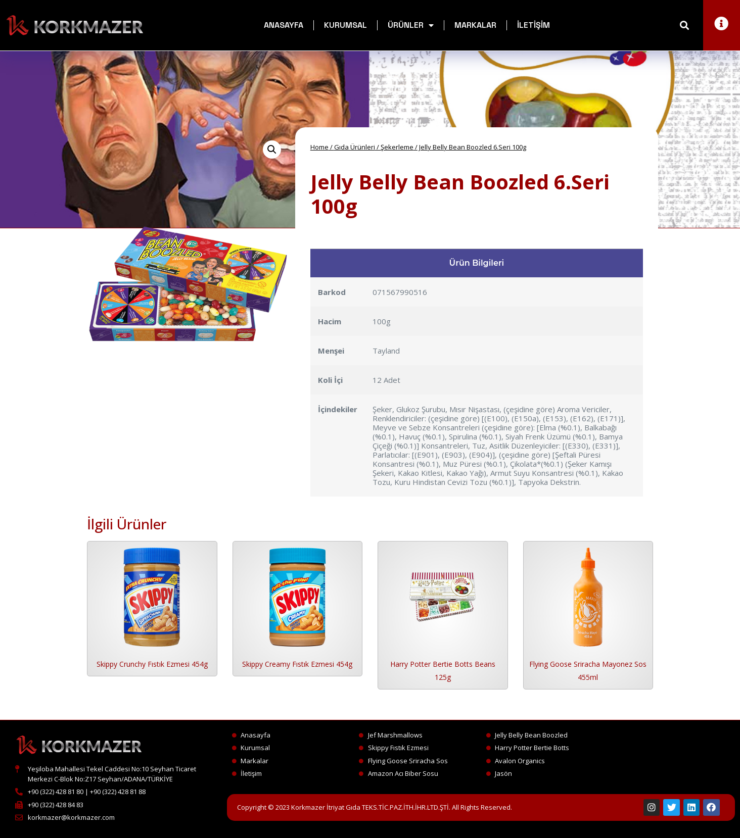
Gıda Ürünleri (354, 147)
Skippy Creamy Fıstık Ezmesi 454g (297, 664)
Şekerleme (397, 147)
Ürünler (411, 25)
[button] (684, 25)
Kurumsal (345, 25)
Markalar (475, 25)
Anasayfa (283, 25)
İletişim (533, 25)
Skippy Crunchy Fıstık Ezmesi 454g (152, 664)
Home (319, 147)
